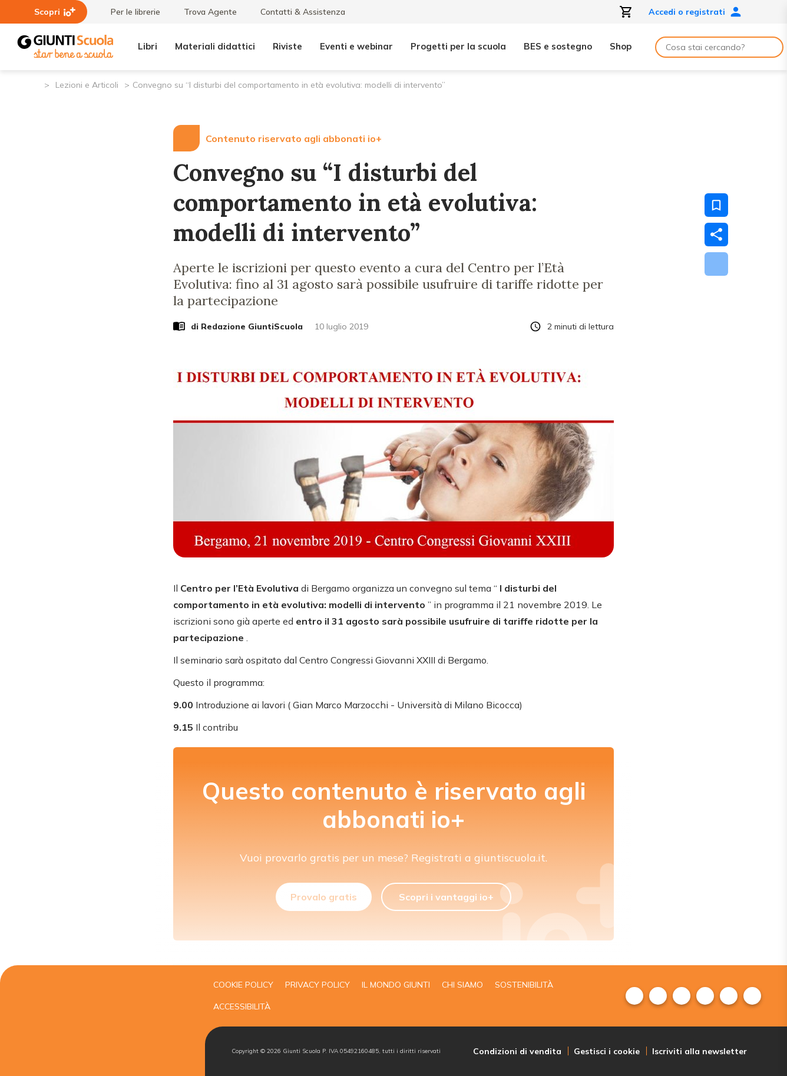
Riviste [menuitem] (287, 46)
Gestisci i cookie (607, 1051)
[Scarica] (716, 264)
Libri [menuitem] (147, 46)
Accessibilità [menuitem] (241, 1006)
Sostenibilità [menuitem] (524, 984)
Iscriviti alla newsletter (699, 1051)
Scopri (54, 11)
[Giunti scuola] (108, 1020)
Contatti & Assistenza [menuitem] (297, 11)
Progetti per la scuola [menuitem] (458, 46)
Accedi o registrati (695, 12)
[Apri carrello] (626, 12)
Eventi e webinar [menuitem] (356, 46)
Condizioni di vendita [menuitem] (517, 1051)
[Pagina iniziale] (34, 84)
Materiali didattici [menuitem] (215, 46)
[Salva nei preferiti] (716, 205)
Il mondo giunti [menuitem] (396, 984)
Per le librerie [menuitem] (129, 11)
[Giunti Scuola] (65, 47)
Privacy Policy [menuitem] (317, 984)
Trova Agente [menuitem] (204, 11)
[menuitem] (634, 996)
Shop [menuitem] (620, 46)
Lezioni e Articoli (86, 85)
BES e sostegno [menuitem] (558, 46)
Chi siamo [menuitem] (462, 984)
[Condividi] (716, 234)
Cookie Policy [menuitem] (243, 984)
